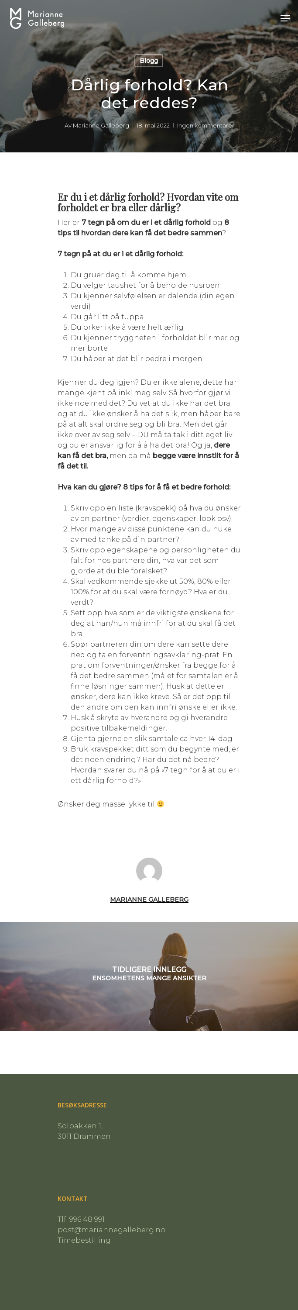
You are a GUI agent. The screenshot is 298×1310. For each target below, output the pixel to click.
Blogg (149, 61)
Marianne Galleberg (100, 125)
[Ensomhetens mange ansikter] (149, 976)
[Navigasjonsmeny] (285, 18)
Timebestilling (84, 1240)
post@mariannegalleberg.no (111, 1230)
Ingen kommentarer (205, 125)
